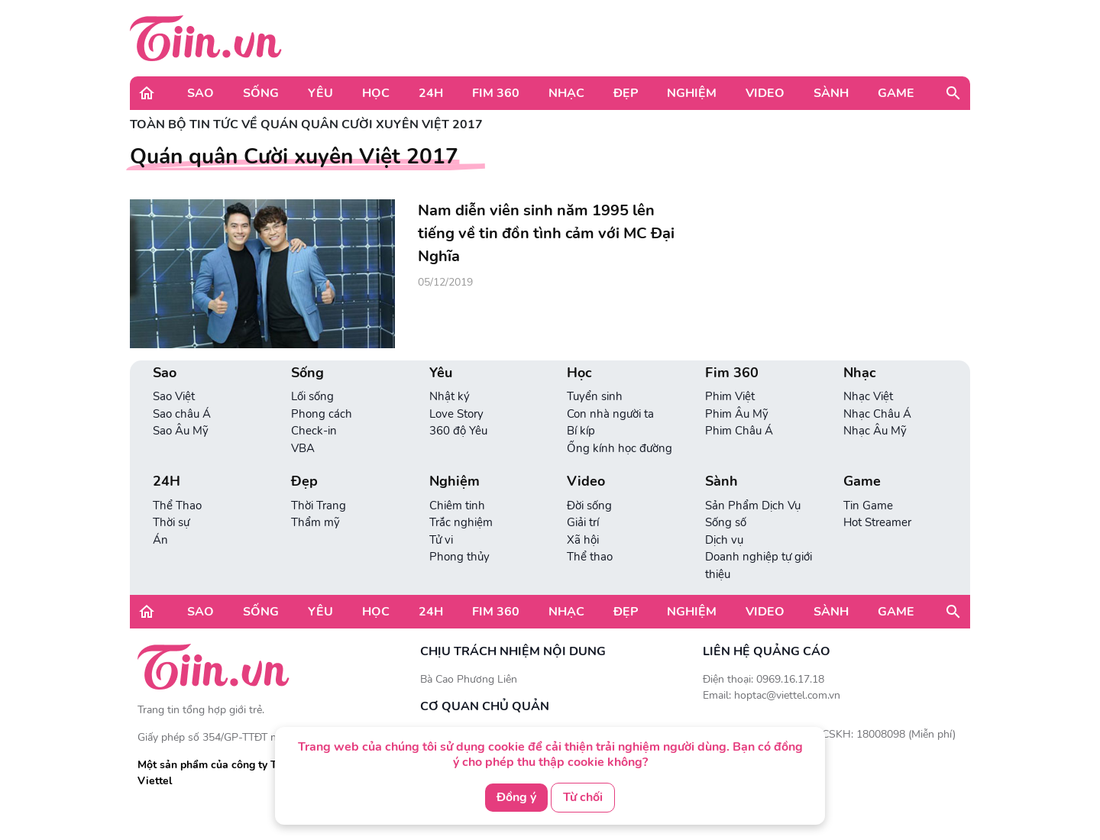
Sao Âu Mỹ (181, 430)
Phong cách (321, 414)
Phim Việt (730, 396)
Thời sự (171, 522)
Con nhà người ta (610, 414)
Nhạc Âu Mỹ (875, 430)
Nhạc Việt (868, 396)
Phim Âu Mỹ (736, 414)
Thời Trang (318, 505)
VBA (303, 448)
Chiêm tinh (457, 505)
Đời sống (589, 505)
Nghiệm (692, 93)
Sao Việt (174, 396)
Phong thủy (459, 556)
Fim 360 (495, 93)
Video (765, 93)
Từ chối (583, 797)
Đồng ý (516, 797)
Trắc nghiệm (461, 522)
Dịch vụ (724, 540)
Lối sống (312, 396)
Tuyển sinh (595, 396)
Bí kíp (581, 430)
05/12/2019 (445, 282)
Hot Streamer (877, 522)
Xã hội (583, 540)
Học (376, 93)
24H (431, 93)
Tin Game (868, 505)
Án (160, 540)
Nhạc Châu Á (877, 414)
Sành (831, 93)
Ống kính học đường (619, 448)
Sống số (725, 522)
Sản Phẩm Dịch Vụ (753, 505)
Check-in (314, 430)
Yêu (320, 93)
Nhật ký (449, 396)
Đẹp (625, 93)
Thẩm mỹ (315, 522)
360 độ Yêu (458, 430)
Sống (261, 93)
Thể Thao (177, 505)
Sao (200, 93)
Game (896, 93)
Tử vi (441, 540)
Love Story (456, 414)
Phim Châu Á (739, 430)
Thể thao (590, 556)
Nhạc (566, 93)
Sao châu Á (182, 414)
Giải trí (583, 522)
